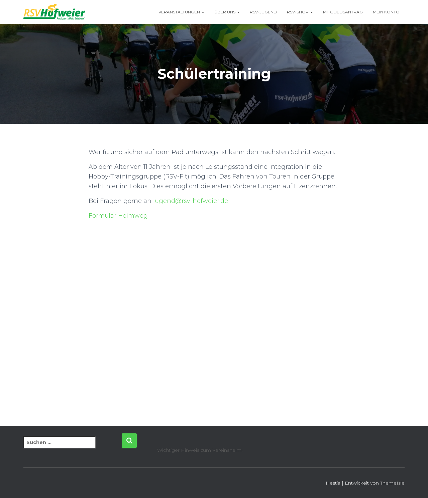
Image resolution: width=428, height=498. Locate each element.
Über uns (227, 11)
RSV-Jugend (263, 11)
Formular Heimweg (118, 215)
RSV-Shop (300, 11)
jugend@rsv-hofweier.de (190, 201)
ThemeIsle (392, 483)
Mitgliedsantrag (343, 11)
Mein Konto (386, 11)
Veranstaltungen (181, 11)
